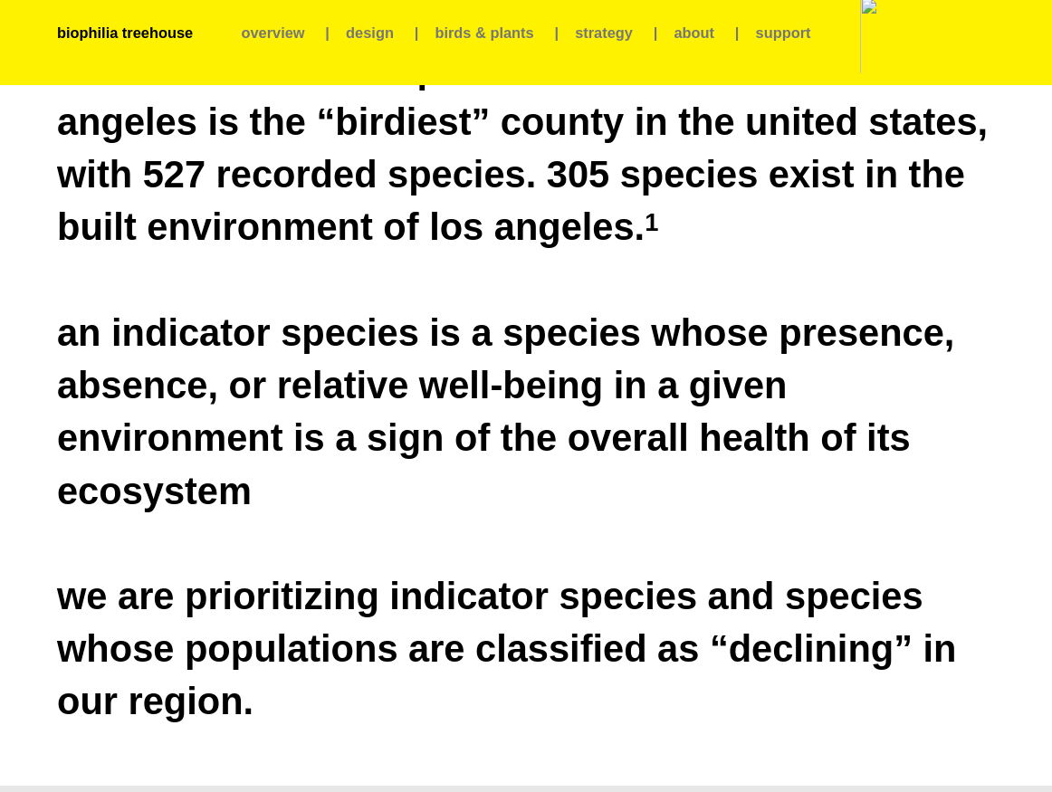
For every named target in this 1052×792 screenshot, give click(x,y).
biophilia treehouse (125, 32)
